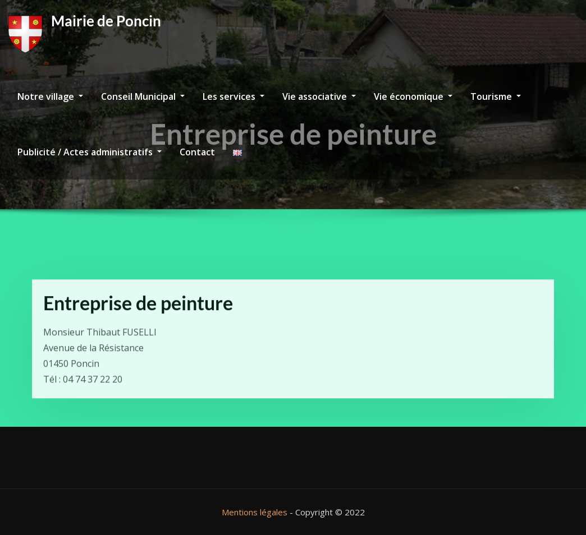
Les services (233, 96)
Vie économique (413, 96)
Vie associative (319, 96)
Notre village (50, 96)
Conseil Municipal (143, 96)
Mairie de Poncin (106, 20)
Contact (197, 152)
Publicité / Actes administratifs (89, 152)
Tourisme (495, 96)
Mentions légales (254, 512)
